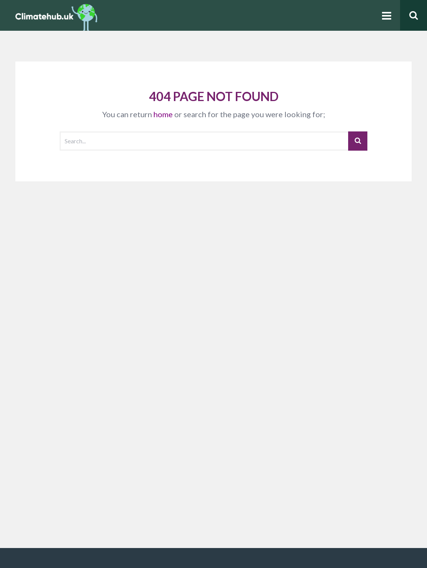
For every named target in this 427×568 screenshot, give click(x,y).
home (163, 114)
